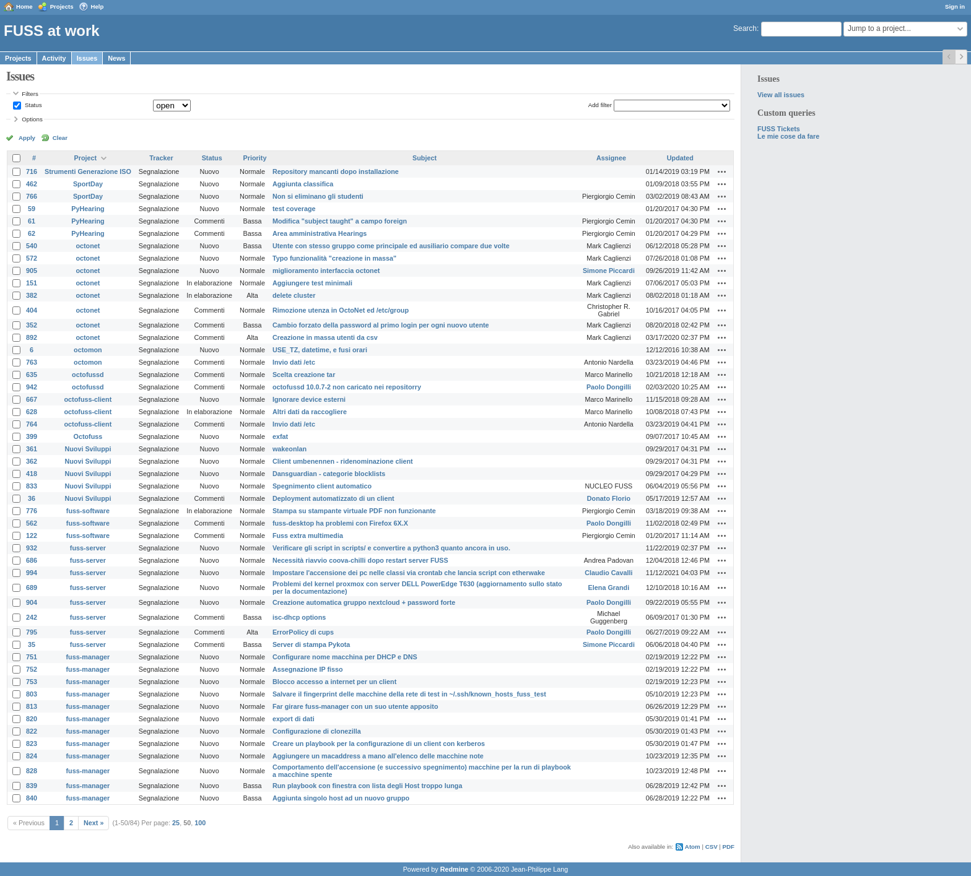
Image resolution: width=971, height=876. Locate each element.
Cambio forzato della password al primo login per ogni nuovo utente (380, 325)
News (116, 58)
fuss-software (88, 510)
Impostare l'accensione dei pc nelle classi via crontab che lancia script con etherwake (408, 572)
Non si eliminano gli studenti (318, 196)
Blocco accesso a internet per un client (334, 681)
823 (31, 743)
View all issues (780, 94)
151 (31, 283)
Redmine (454, 869)
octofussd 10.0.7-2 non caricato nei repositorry (346, 387)
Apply (27, 137)
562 (31, 523)
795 (31, 632)
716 (31, 171)
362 (31, 461)
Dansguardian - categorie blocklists (328, 473)
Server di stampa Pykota (311, 644)
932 (31, 548)
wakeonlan (289, 449)
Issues (87, 58)
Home (24, 6)
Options (32, 119)
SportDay (88, 184)
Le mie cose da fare (788, 136)
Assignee (611, 158)
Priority (255, 158)
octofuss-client (88, 399)
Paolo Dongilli (608, 387)
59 (31, 208)
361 (31, 449)
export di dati (293, 718)
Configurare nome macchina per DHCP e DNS (344, 657)
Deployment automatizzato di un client (333, 498)
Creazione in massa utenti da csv (325, 337)
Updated (680, 158)
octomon (88, 349)
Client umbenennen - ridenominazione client (342, 461)
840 (31, 798)
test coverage (294, 208)
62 (31, 233)
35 (31, 644)
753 (31, 681)
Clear (60, 137)
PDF (728, 846)
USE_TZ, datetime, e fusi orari (319, 349)
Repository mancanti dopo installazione (335, 171)
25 (176, 822)
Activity (54, 58)
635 (31, 374)
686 (31, 560)
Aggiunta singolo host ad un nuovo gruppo (340, 798)
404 (31, 310)
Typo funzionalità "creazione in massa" (334, 258)
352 (31, 325)
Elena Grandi (609, 587)
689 (31, 587)
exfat (280, 436)
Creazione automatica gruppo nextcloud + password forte (363, 602)
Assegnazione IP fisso (307, 669)
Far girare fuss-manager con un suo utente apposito (355, 706)
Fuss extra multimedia (307, 535)
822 (31, 731)
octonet (88, 245)
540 (31, 245)
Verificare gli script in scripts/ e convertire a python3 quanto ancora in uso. (391, 548)
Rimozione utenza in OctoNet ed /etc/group (340, 310)
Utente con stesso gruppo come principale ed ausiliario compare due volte (391, 245)
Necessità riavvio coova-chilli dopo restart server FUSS (360, 560)
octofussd (88, 374)
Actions (722, 171)
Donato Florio (608, 498)
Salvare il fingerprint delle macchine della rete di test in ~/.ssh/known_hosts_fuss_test (409, 694)
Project (85, 158)
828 (31, 770)
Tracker (161, 158)
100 (200, 822)
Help (97, 6)
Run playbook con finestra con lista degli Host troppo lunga (367, 785)
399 (31, 436)
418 (31, 473)
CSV (711, 846)
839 (31, 785)
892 (31, 337)
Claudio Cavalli (608, 572)
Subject (424, 158)
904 (31, 602)
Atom (692, 846)
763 (31, 362)
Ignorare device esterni (309, 399)
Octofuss (88, 436)
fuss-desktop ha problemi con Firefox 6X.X (340, 523)
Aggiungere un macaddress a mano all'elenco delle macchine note (378, 756)
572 (31, 258)
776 (31, 510)
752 (31, 669)
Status (32, 105)
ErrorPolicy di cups (303, 632)
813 (31, 706)
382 (31, 295)
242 (31, 617)
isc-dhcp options (299, 617)
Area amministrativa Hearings (319, 233)
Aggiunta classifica (302, 184)
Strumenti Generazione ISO (88, 171)
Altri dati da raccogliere (309, 411)
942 (31, 387)
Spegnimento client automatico (322, 486)
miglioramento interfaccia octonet (326, 270)
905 (31, 270)
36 (31, 498)
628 (31, 411)
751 (31, 657)
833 (31, 486)
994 (31, 572)
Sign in (955, 6)
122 (31, 535)
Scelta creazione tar (303, 374)
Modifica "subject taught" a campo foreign (339, 221)
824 (31, 756)
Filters (30, 93)
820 (31, 718)
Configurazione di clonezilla (316, 731)
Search (745, 28)
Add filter (600, 105)
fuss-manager (88, 657)
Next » (93, 822)
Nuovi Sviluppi (87, 449)
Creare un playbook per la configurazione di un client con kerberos (378, 743)
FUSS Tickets (778, 128)
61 (31, 221)
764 (31, 424)
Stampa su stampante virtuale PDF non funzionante (354, 510)
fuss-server (88, 548)
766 (31, 196)
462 (31, 184)
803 (31, 694)
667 (31, 399)
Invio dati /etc (293, 362)
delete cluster (294, 295)
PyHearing (87, 208)
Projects (62, 6)
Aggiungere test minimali (312, 283)
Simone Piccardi (609, 270)
